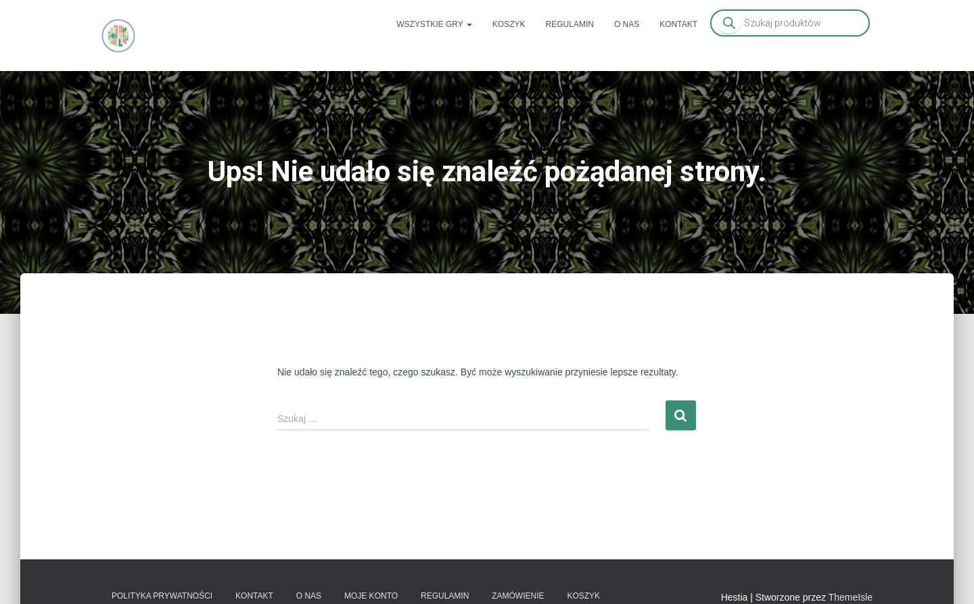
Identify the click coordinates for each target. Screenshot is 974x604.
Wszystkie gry (434, 24)
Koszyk (509, 24)
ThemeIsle (851, 597)
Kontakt (678, 24)
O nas (626, 24)
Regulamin (570, 24)
